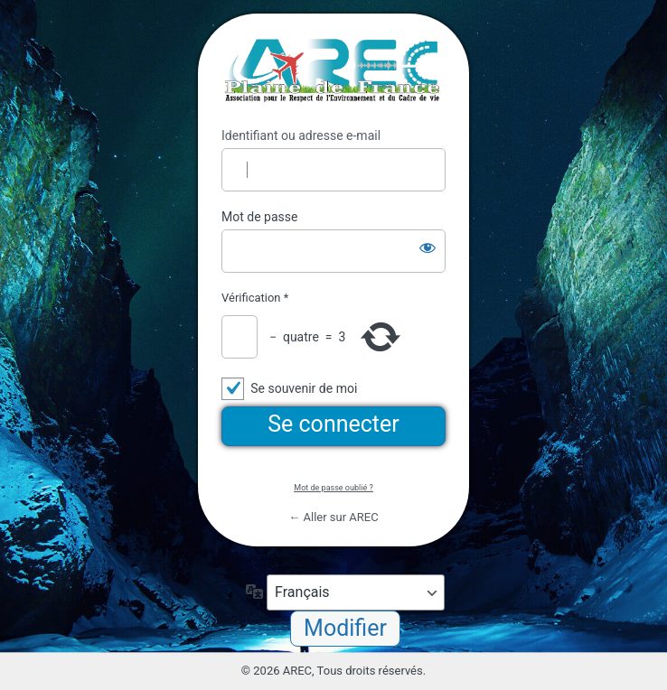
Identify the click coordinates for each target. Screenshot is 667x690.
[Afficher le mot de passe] (427, 247)
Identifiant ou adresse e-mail (300, 135)
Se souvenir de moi (303, 388)
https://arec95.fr (333, 71)
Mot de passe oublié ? (333, 487)
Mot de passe (259, 217)
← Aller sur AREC (333, 517)
